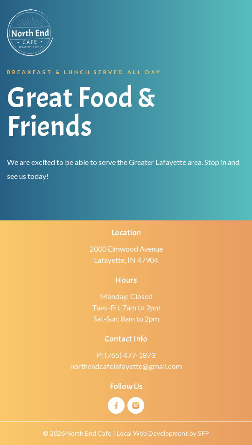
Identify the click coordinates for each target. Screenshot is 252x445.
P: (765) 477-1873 (126, 354)
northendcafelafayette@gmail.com (126, 366)
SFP (203, 433)
